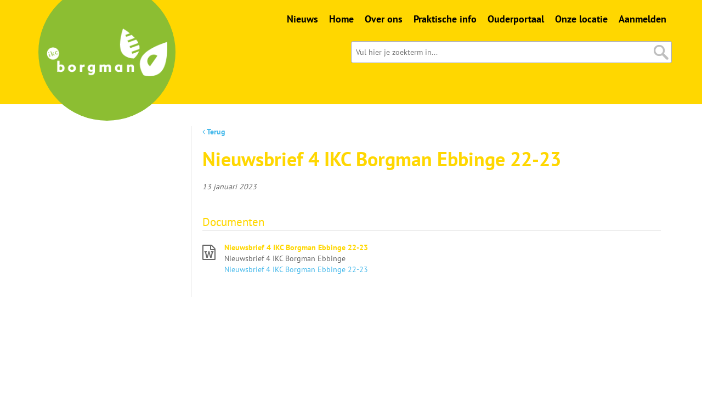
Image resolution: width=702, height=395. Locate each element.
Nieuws (302, 19)
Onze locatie (581, 19)
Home (341, 19)
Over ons (384, 19)
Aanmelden (642, 19)
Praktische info (445, 19)
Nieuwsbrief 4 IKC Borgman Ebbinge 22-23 (296, 247)
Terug (213, 132)
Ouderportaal (516, 19)
